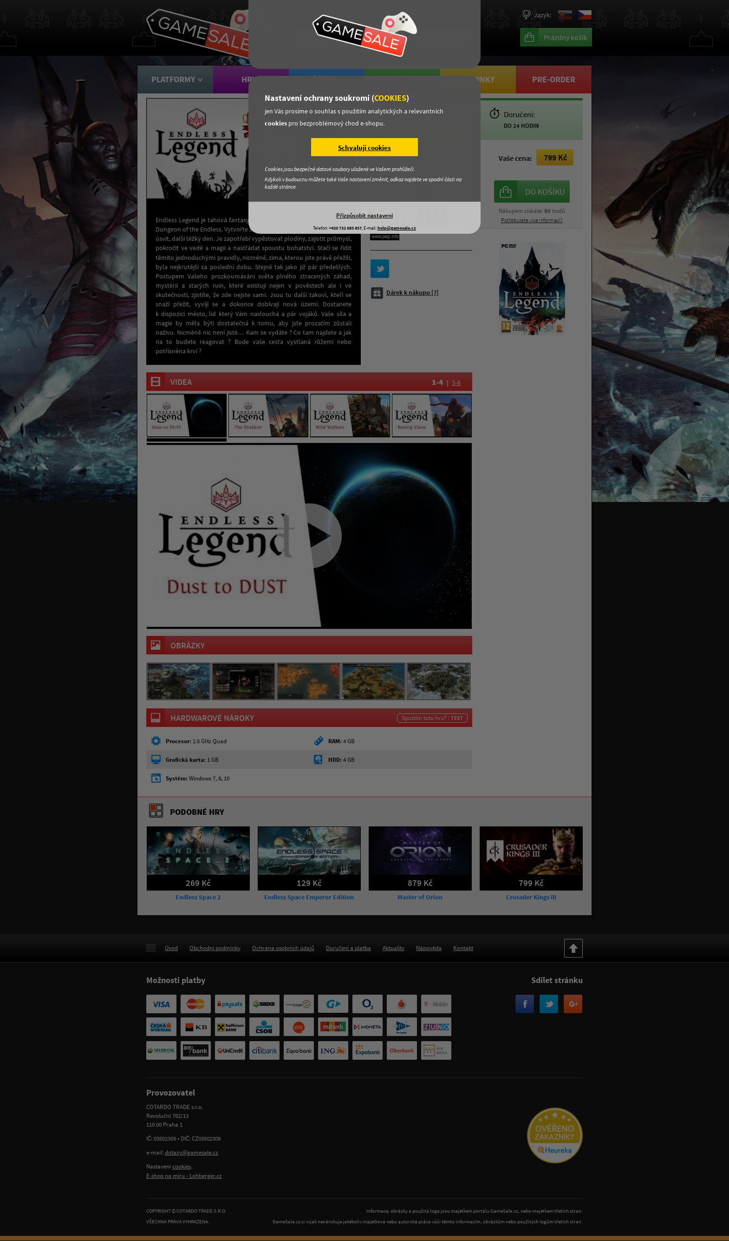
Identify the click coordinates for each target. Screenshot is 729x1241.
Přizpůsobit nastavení (364, 215)
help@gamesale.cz (397, 228)
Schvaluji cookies (364, 147)
